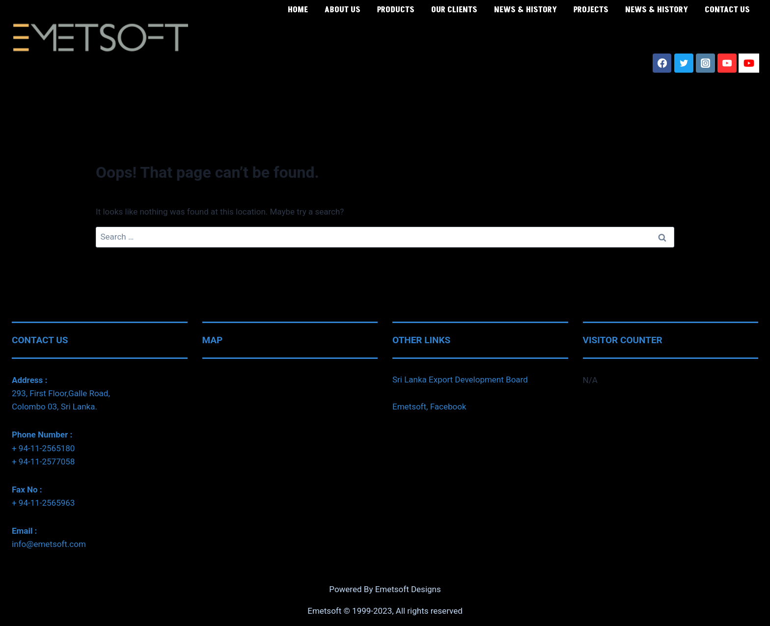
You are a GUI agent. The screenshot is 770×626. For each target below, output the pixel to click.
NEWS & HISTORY (525, 10)
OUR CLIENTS (454, 10)
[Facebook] (662, 63)
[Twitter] (683, 63)
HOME (298, 10)
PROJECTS (591, 10)
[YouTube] (726, 63)
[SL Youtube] (749, 63)
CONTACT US (727, 10)
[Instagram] (705, 63)
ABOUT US (342, 10)
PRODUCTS (395, 10)
